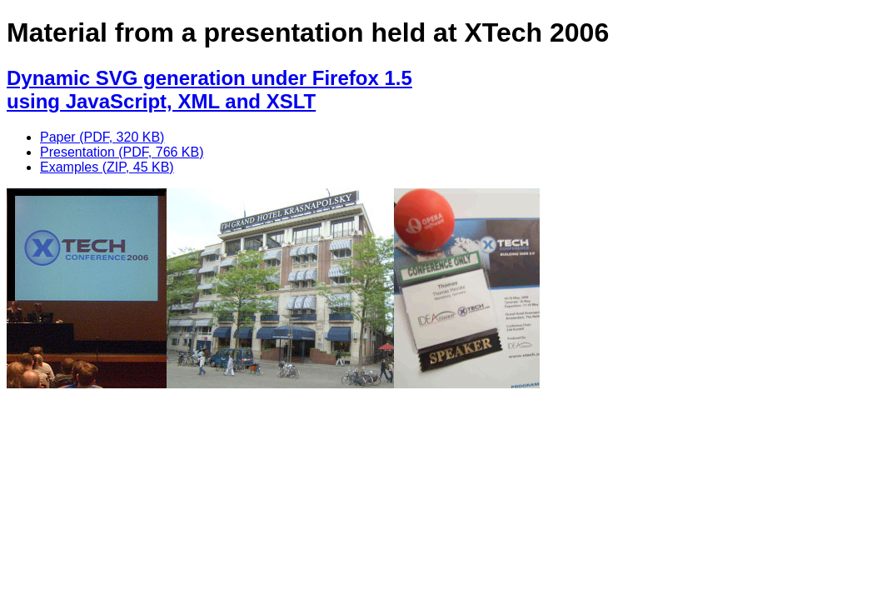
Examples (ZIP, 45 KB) (107, 167)
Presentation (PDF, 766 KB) (122, 152)
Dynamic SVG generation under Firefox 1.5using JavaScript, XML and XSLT (209, 89)
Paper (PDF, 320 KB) (102, 137)
